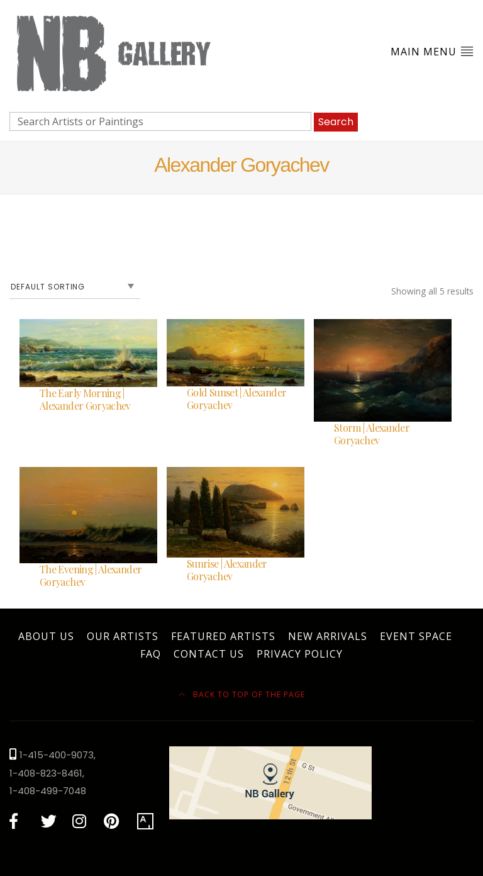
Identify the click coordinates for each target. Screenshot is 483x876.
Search (335, 122)
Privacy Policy (300, 654)
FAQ (150, 654)
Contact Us (209, 654)
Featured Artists (223, 636)
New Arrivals (327, 636)
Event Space (416, 636)
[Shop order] (74, 287)
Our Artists (122, 636)
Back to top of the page (242, 694)
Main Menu (432, 51)
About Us (46, 636)
